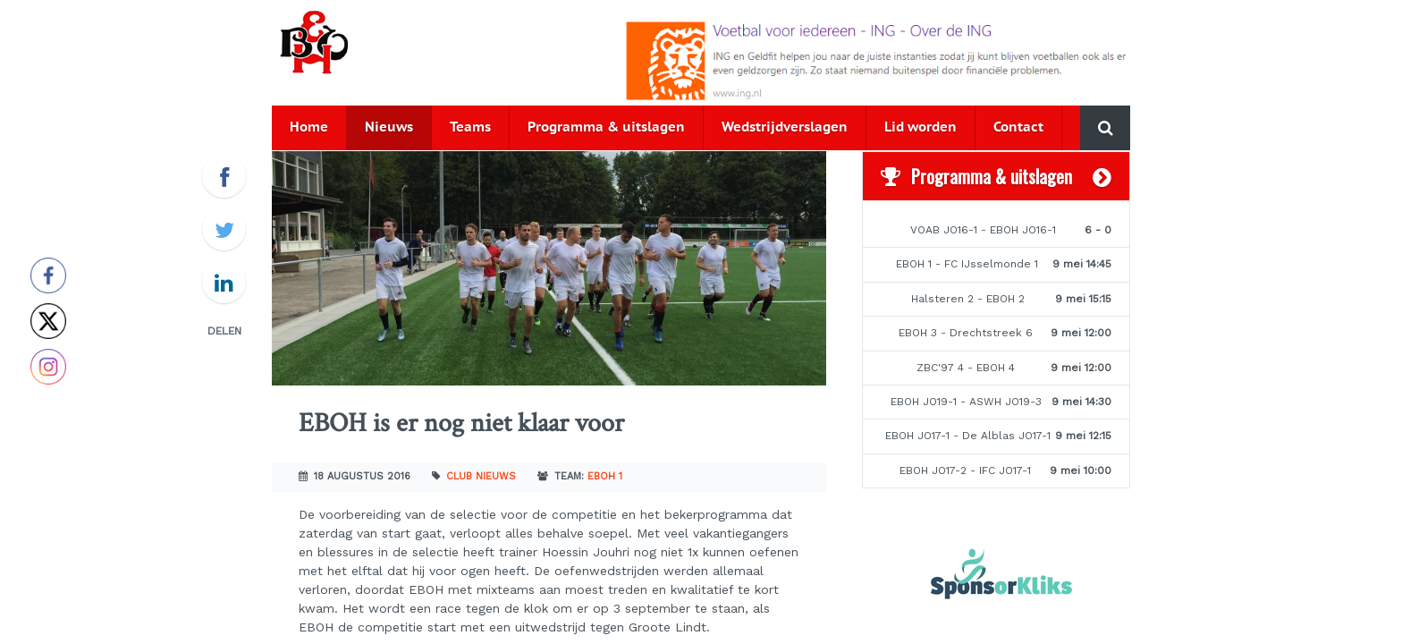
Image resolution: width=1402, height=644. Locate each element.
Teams (470, 127)
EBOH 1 (604, 476)
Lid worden (920, 127)
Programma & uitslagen (606, 127)
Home (309, 127)
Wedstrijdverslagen (785, 127)
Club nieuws (481, 476)
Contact (1018, 127)
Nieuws (389, 127)
